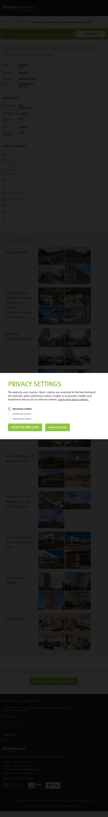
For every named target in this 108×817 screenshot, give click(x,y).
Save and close (57, 427)
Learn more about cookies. (73, 399)
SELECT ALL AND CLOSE (25, 427)
